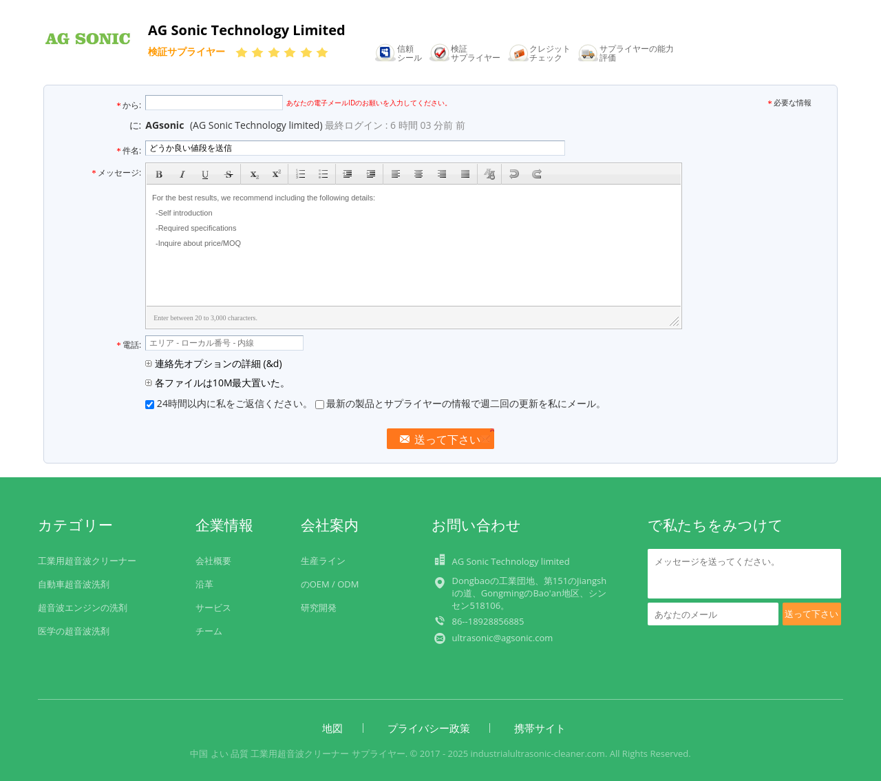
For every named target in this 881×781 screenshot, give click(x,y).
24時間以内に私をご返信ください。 (230, 403)
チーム (208, 631)
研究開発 (319, 607)
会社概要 (213, 560)
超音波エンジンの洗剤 (82, 607)
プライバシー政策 (429, 728)
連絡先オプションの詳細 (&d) (213, 363)
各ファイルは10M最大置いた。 (217, 382)
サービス (213, 607)
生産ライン (323, 560)
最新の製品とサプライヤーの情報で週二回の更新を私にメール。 (460, 403)
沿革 (204, 584)
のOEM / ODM (330, 584)
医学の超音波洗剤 (75, 631)
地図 (332, 728)
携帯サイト (540, 728)
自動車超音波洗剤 (73, 584)
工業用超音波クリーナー (87, 560)
